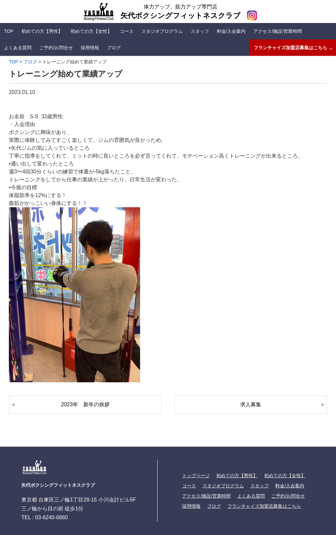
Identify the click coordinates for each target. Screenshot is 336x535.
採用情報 (90, 47)
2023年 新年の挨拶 (88, 404)
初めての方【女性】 (91, 31)
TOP (8, 31)
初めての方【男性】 (42, 31)
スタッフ (200, 31)
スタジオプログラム (162, 31)
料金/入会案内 (231, 31)
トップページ (196, 475)
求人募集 (250, 404)
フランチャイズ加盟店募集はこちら (290, 47)
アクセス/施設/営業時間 (277, 31)
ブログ (114, 47)
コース (127, 31)
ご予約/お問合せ (56, 47)
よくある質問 (18, 47)
